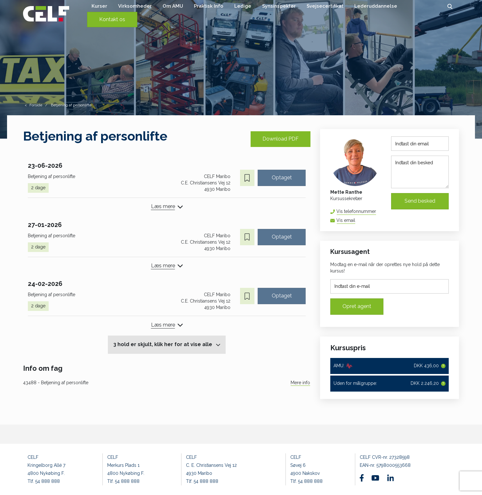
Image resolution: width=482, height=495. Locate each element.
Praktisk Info (208, 6)
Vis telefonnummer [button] (356, 211)
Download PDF (280, 139)
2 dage (38, 187)
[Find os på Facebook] (362, 478)
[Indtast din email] (420, 143)
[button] (450, 6)
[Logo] (46, 13)
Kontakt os (112, 19)
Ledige (242, 6)
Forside (35, 105)
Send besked (420, 201)
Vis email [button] (345, 220)
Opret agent (356, 306)
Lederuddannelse (375, 6)
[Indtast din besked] (420, 172)
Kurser (99, 6)
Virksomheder (135, 6)
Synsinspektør (279, 6)
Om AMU (173, 6)
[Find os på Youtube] (375, 478)
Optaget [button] (282, 177)
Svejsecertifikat (325, 6)
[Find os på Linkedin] (390, 478)
